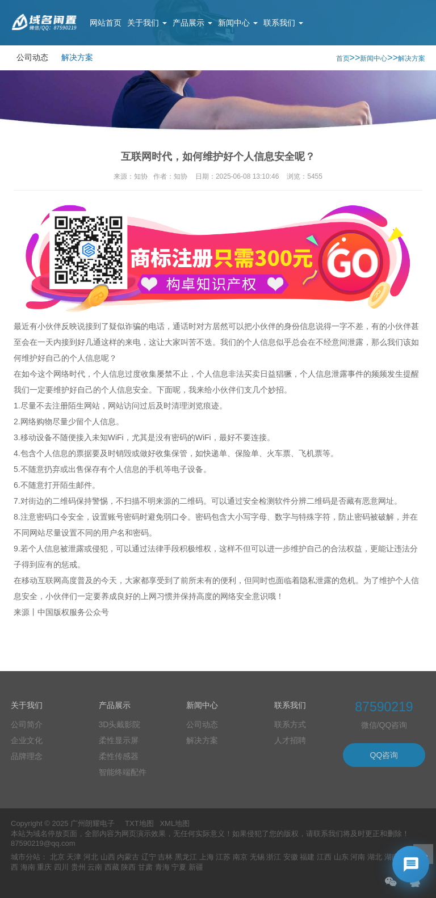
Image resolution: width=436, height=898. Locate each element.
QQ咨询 (384, 755)
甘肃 (145, 867)
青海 (162, 867)
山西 (107, 857)
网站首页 (105, 22)
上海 (206, 857)
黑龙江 (186, 857)
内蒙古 (128, 857)
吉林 (165, 857)
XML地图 (175, 823)
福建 (307, 857)
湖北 (374, 857)
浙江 (273, 857)
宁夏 (178, 867)
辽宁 (148, 857)
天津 (73, 857)
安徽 (290, 857)
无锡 (257, 857)
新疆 (195, 867)
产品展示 (192, 22)
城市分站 (25, 857)
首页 (343, 58)
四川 (61, 867)
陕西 (128, 867)
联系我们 (283, 22)
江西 (324, 857)
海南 (27, 867)
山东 (341, 857)
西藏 (111, 867)
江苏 (223, 857)
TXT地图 (139, 823)
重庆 (44, 867)
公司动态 (32, 57)
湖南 (391, 857)
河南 (357, 857)
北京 (57, 857)
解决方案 (77, 57)
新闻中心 (238, 22)
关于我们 (147, 22)
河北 (90, 857)
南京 (240, 857)
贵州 (78, 867)
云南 (94, 867)
